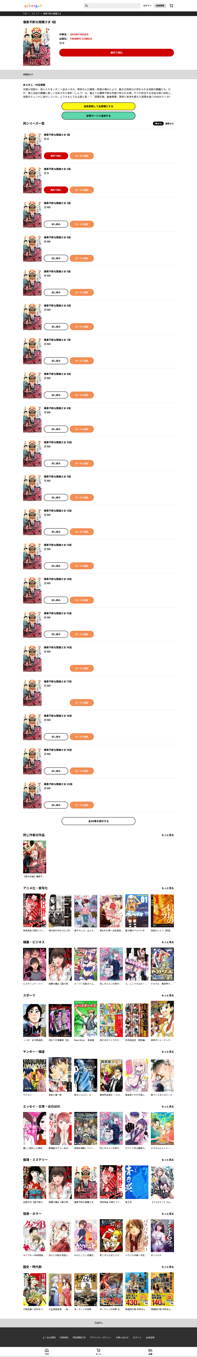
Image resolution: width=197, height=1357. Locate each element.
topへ (98, 1323)
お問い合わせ (122, 1337)
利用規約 (64, 1337)
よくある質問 (48, 1337)
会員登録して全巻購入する (98, 106)
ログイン (147, 5)
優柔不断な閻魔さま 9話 (57, 408)
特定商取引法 (79, 1337)
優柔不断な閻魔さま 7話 (57, 339)
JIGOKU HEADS (79, 34)
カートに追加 (81, 155)
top (25, 13)
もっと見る (168, 835)
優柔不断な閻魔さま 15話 (58, 613)
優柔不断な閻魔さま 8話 (57, 373)
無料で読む (117, 52)
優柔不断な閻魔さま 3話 (57, 203)
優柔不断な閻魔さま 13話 (58, 544)
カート (98, 1354)
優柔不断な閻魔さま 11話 (57, 476)
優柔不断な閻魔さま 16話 (58, 647)
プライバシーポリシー (100, 1337)
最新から (169, 123)
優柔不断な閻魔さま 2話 (57, 169)
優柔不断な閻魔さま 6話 (57, 305)
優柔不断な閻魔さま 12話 (58, 510)
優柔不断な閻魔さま (52, 13)
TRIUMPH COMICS (81, 38)
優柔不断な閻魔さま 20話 (58, 784)
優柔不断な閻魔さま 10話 (58, 442)
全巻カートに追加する (98, 115)
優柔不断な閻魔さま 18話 (58, 715)
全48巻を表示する (98, 821)
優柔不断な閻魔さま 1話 (57, 134)
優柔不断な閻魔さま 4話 (57, 237)
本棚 (150, 1354)
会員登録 (160, 5)
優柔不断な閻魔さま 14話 (58, 579)
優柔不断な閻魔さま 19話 (58, 749)
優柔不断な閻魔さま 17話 (58, 681)
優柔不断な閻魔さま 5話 (57, 271)
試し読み (56, 224)
